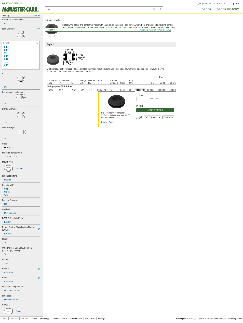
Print (160, 30)
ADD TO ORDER (155, 110)
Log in (235, 3)
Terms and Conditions (217, 319)
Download (168, 117)
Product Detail (107, 122)
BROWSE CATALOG (13, 3)
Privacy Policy (236, 319)
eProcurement (76, 319)
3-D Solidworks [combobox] (152, 117)
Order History (228, 9)
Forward (168, 30)
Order (206, 9)
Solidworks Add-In (59, 319)
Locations (14, 319)
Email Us (221, 3)
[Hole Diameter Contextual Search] (21, 43)
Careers (34, 319)
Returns (24, 319)
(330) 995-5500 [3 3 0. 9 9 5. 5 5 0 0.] (205, 3)
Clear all (36, 16)
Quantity (141, 95)
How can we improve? (147, 30)
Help (93, 319)
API (86, 319)
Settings (101, 319)
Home (4, 319)
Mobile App (44, 319)
